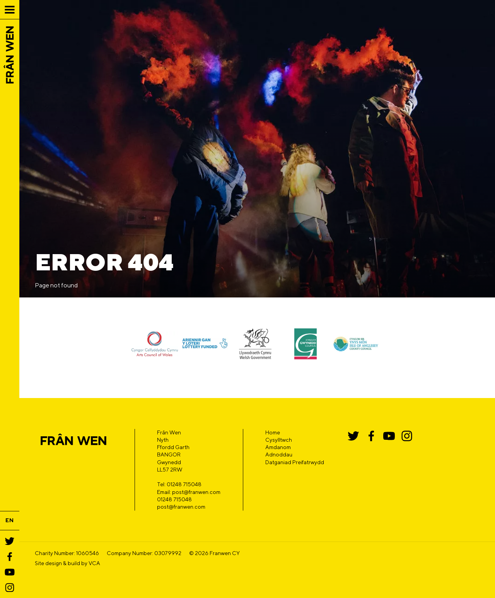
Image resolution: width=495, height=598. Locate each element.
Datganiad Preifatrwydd (294, 462)
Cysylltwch (278, 440)
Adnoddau (278, 454)
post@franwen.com (181, 507)
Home (272, 432)
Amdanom (278, 447)
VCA (94, 563)
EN (9, 520)
